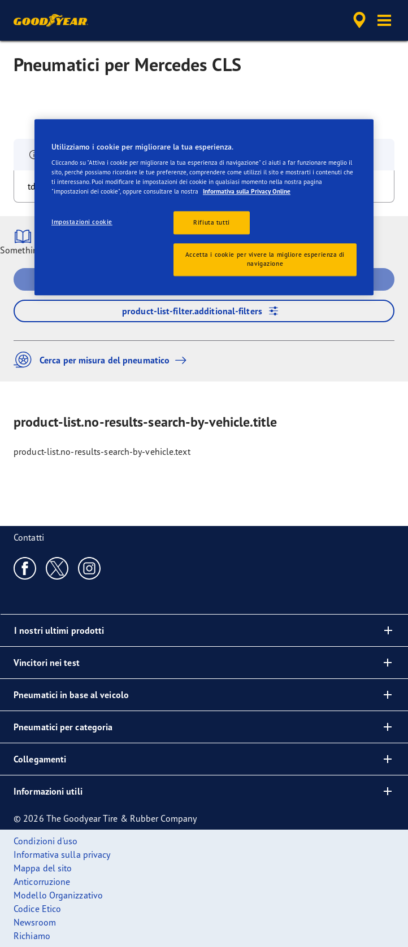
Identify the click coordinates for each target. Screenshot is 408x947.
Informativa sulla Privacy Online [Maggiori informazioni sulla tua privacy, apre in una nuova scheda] (246, 192)
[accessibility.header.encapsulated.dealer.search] (359, 20)
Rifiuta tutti (211, 222)
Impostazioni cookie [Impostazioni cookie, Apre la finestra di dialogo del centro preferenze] (81, 222)
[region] (204, 207)
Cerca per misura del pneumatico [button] (103, 360)
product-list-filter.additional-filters (204, 311)
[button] (384, 20)
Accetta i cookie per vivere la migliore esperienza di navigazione (265, 259)
